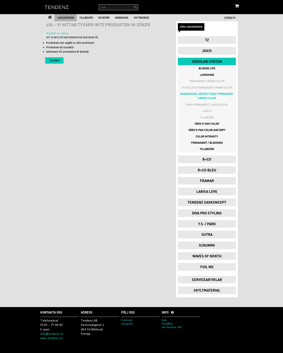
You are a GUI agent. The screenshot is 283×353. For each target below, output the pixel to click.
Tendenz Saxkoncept (206, 202)
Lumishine (207, 74)
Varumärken (65, 17)
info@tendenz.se (51, 333)
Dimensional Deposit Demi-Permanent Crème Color (206, 96)
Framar (207, 180)
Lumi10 (207, 110)
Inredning (121, 17)
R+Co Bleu (207, 170)
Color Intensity (207, 136)
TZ (207, 40)
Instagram (127, 323)
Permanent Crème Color (206, 81)
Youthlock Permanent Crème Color (206, 87)
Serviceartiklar (207, 279)
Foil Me (207, 267)
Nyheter (103, 17)
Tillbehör (86, 17)
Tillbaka (54, 60)
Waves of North (206, 256)
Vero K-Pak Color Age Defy (207, 130)
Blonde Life (207, 68)
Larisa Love (206, 191)
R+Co (206, 159)
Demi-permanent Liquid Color (207, 104)
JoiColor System (207, 61)
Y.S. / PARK (207, 224)
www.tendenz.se (51, 338)
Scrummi (207, 245)
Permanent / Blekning (207, 142)
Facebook (126, 320)
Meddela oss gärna (57, 33)
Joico (207, 50)
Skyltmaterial (207, 290)
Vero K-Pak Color (207, 123)
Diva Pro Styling (207, 213)
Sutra (206, 234)
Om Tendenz (141, 17)
